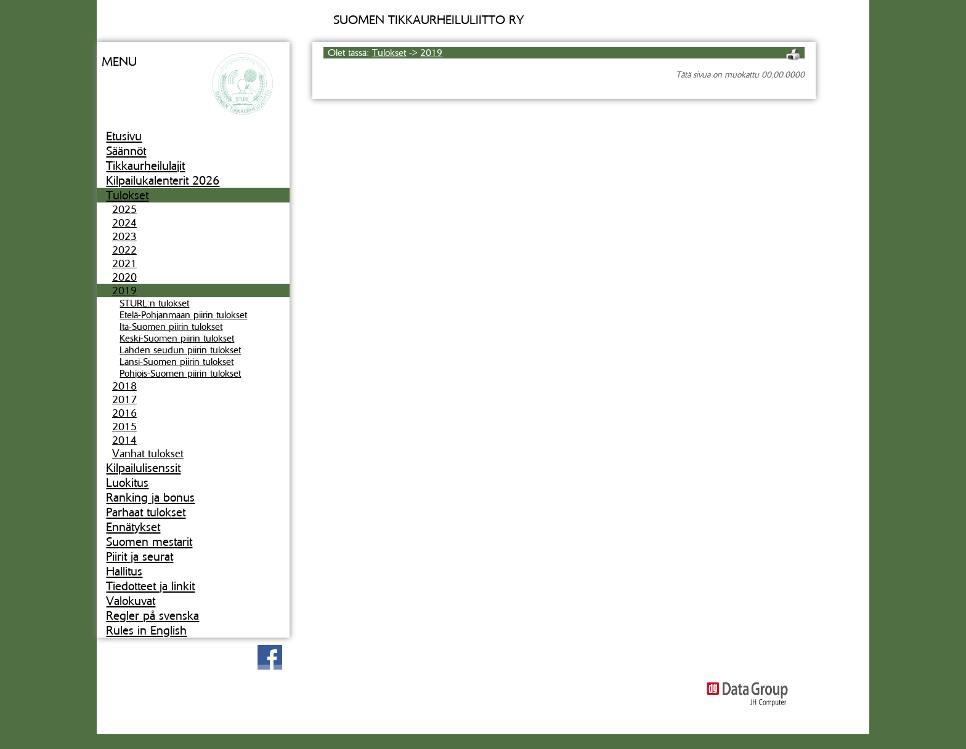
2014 (124, 440)
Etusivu (124, 136)
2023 (124, 236)
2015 (124, 426)
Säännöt (126, 150)
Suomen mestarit (149, 541)
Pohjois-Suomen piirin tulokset (180, 373)
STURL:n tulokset (154, 303)
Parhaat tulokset (145, 512)
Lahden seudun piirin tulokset (180, 350)
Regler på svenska (152, 615)
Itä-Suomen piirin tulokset (171, 326)
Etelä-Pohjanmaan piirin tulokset (183, 315)
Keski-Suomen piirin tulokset (177, 338)
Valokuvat (130, 600)
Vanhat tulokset (148, 453)
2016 (124, 413)
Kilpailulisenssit (143, 467)
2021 (124, 263)
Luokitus (127, 482)
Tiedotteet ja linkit (150, 586)
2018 (124, 386)
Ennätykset (133, 526)
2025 (124, 209)
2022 (124, 250)
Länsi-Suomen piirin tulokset (176, 361)
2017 (124, 399)
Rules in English (146, 630)
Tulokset (127, 195)
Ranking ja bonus (150, 497)
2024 (124, 223)
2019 (124, 290)
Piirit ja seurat (139, 556)
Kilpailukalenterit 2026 (162, 180)
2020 (124, 277)
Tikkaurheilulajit (145, 165)
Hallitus (124, 571)
